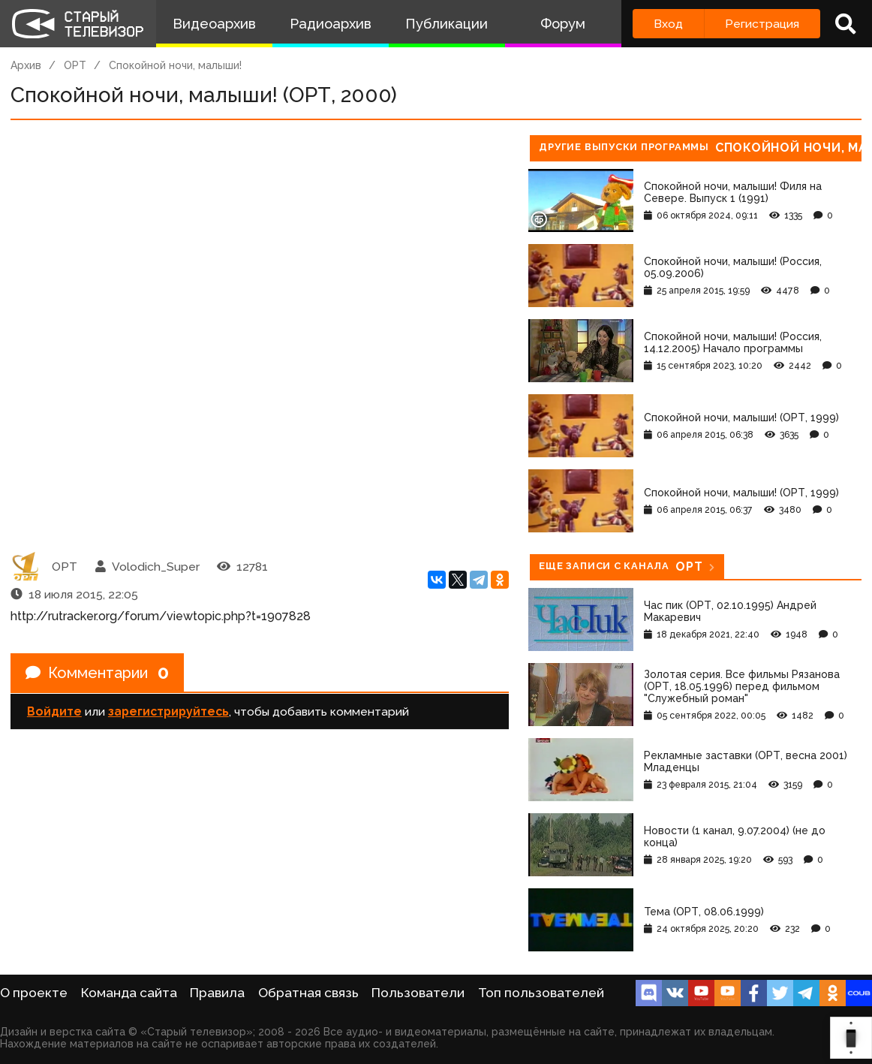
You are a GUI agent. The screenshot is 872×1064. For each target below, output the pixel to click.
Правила (217, 992)
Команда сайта (129, 992)
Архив (26, 65)
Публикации (446, 24)
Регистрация (762, 24)
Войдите (54, 711)
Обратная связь (308, 992)
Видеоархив (214, 24)
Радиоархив (330, 24)
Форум (562, 24)
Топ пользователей (541, 992)
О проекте (34, 992)
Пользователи (418, 992)
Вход (668, 24)
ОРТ (75, 65)
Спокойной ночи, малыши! (175, 65)
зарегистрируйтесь (168, 711)
